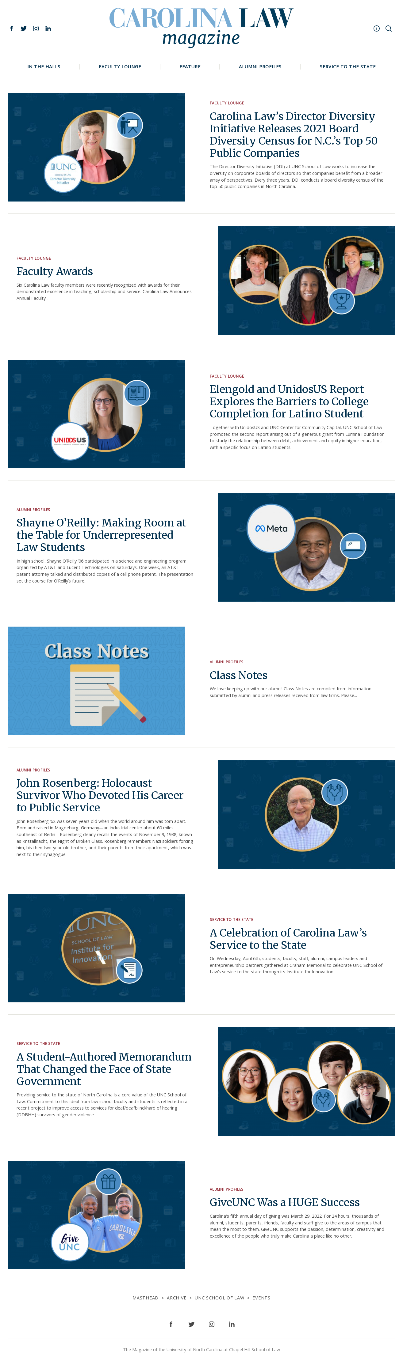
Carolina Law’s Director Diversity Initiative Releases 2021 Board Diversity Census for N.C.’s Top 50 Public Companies (294, 134)
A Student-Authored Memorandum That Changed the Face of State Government (104, 1069)
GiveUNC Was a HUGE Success (285, 1202)
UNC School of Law (219, 1298)
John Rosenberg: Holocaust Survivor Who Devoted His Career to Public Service (100, 795)
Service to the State (348, 67)
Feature (190, 67)
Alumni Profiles (260, 67)
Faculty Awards (55, 271)
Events (261, 1298)
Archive (176, 1298)
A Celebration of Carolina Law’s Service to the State (288, 938)
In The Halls (43, 67)
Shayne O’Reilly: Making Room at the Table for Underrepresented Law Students (101, 534)
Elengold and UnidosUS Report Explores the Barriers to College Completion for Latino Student (289, 401)
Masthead (145, 1298)
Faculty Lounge (120, 67)
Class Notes (238, 675)
